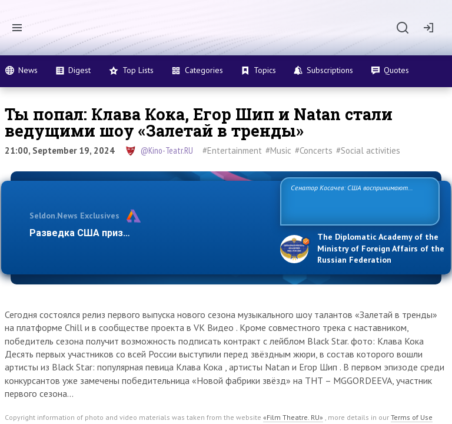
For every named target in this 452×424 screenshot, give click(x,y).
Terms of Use (412, 417)
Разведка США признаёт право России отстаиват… (148, 232)
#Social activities (368, 150)
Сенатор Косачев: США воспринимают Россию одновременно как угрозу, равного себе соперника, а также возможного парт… (358, 200)
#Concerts (314, 150)
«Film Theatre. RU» (293, 417)
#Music (278, 150)
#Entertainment (232, 150)
